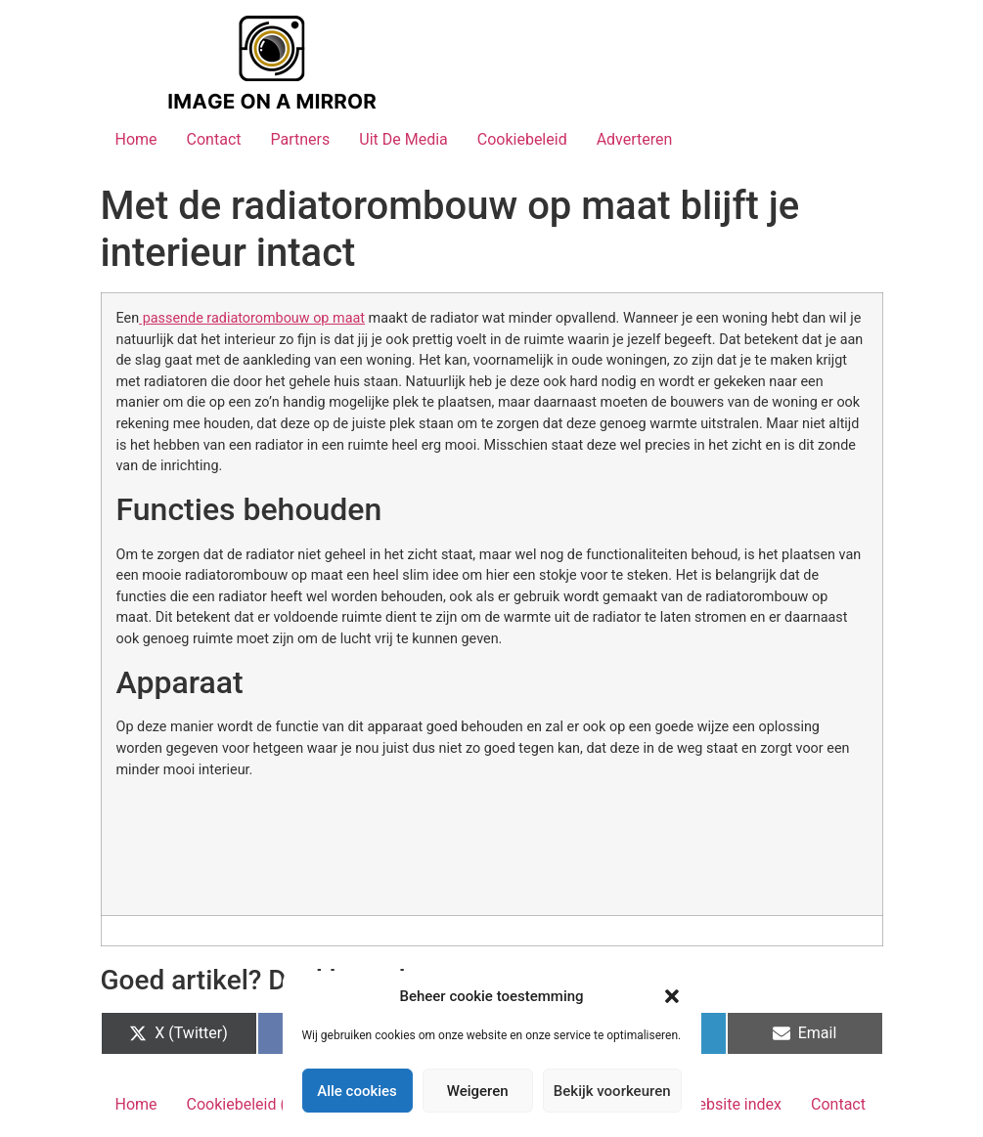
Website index (733, 1104)
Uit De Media (403, 139)
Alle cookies (357, 1091)
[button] (672, 996)
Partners (300, 139)
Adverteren (635, 139)
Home (136, 139)
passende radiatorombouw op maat (252, 318)
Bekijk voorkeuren (612, 1091)
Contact (214, 139)
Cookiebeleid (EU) (248, 1104)
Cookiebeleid (522, 139)
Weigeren (478, 1091)
